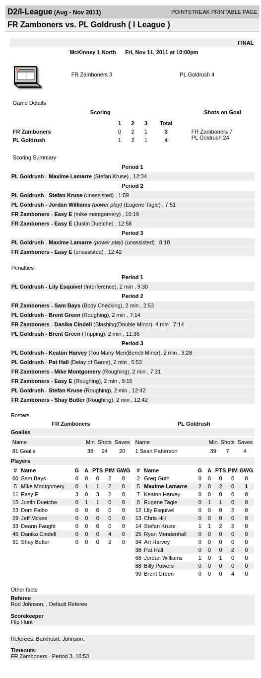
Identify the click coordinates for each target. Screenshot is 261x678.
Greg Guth (156, 478)
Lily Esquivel (65, 287)
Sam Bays (67, 305)
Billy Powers (159, 566)
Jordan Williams (69, 205)
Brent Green (64, 315)
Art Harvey (157, 542)
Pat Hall (58, 362)
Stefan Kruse (111, 176)
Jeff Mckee (34, 518)
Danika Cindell (73, 324)
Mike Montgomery (77, 372)
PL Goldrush (195, 74)
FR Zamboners (89, 74)
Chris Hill (155, 518)
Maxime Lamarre (70, 176)
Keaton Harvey (68, 353)
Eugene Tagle (142, 205)
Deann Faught (38, 526)
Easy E (63, 214)
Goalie (28, 451)
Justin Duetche (93, 223)
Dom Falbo (34, 510)
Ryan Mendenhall (165, 534)
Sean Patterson (159, 451)
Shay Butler (69, 400)
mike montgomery (97, 214)
